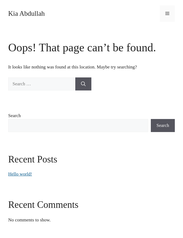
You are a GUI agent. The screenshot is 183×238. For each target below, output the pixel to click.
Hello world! (20, 174)
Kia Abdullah (26, 13)
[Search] (83, 83)
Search (14, 115)
